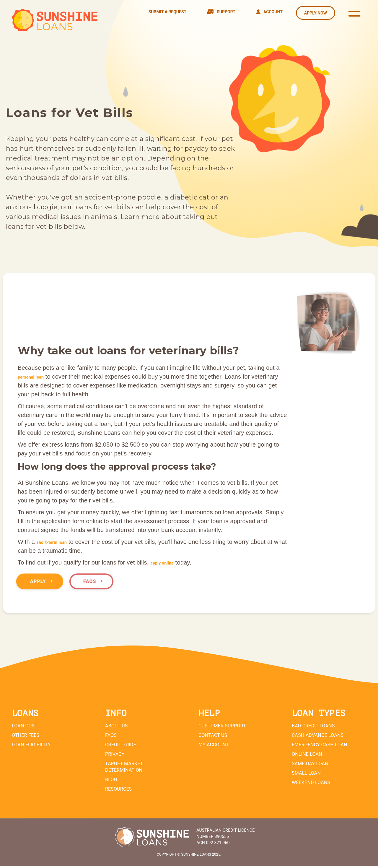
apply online (162, 563)
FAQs (92, 581)
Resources (118, 789)
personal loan (31, 377)
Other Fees (25, 735)
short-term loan (52, 542)
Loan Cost (25, 726)
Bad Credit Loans (313, 726)
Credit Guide (120, 744)
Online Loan (307, 754)
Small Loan (306, 773)
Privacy (115, 754)
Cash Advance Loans (317, 735)
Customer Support (222, 726)
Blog (111, 779)
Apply (41, 581)
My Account (213, 744)
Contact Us (212, 735)
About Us (116, 726)
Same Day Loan (310, 763)
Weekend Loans (311, 782)
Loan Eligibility (31, 744)
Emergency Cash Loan (319, 744)
